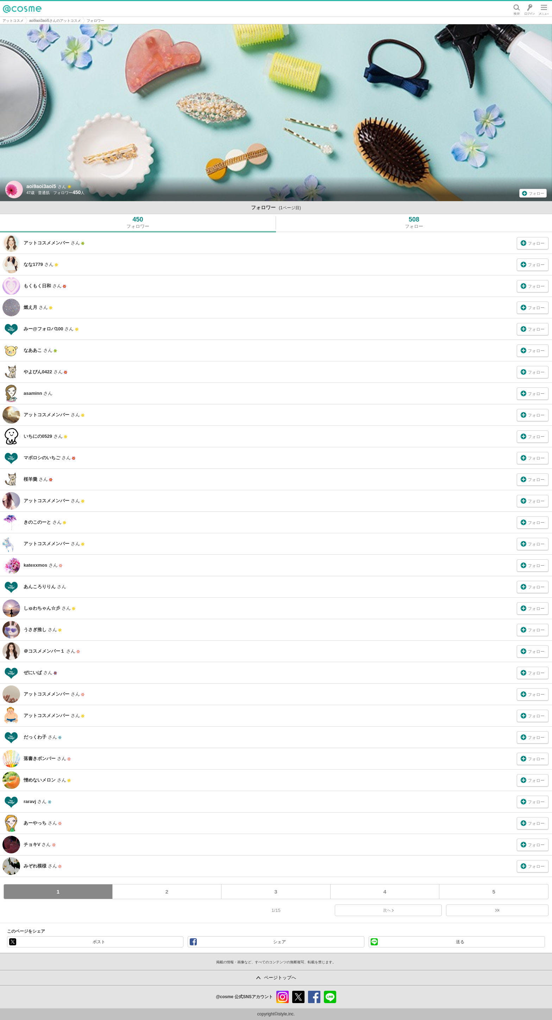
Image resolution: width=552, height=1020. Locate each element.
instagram (282, 997)
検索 (516, 9)
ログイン (529, 9)
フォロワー (95, 21)
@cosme (22, 9)
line (330, 997)
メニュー (544, 9)
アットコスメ (13, 21)
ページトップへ (280, 977)
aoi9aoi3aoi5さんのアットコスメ (55, 21)
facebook (314, 997)
